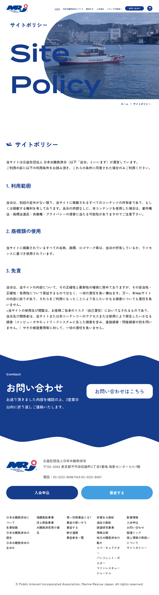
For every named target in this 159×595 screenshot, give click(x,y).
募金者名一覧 (75, 538)
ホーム (124, 104)
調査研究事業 (105, 527)
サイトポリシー (137, 548)
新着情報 (132, 517)
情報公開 (102, 533)
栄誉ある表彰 (105, 517)
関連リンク (134, 533)
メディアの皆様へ (114, 9)
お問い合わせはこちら (120, 391)
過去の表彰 (104, 522)
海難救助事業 (45, 517)
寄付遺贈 (72, 533)
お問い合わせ (134, 8)
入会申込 (100, 9)
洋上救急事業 (45, 522)
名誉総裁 (12, 527)
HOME (57, 9)
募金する (90, 9)
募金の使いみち (76, 522)
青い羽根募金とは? (78, 517)
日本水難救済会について (73, 9)
